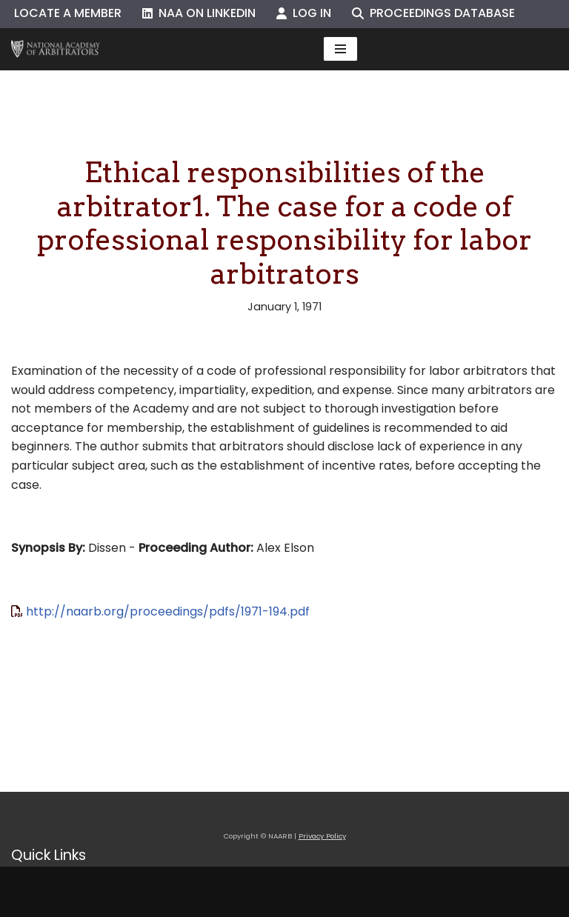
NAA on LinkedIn (199, 12)
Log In (303, 12)
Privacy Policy (322, 836)
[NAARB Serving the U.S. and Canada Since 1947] (55, 49)
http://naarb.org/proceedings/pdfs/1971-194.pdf (168, 611)
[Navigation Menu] (340, 48)
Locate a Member (68, 12)
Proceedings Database (433, 12)
